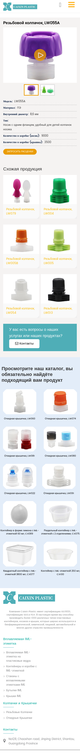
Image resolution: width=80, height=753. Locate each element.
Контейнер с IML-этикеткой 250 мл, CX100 (60, 573)
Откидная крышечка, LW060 (19, 418)
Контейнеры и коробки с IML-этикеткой (21, 668)
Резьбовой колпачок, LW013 (58, 310)
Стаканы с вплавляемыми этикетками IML (15, 680)
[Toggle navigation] (71, 4)
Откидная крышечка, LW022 (19, 493)
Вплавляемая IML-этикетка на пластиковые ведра (18, 657)
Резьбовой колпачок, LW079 (20, 211)
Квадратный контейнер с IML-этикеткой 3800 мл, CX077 (19, 573)
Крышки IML (13, 696)
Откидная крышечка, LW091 (59, 493)
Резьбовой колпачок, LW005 (58, 261)
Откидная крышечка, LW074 (60, 418)
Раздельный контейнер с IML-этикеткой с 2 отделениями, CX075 (60, 532)
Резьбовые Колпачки (19, 712)
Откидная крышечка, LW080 (60, 456)
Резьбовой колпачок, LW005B (20, 261)
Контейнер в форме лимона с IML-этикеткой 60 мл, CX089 (19, 532)
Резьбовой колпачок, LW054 (20, 310)
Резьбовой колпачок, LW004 (58, 211)
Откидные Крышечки (19, 718)
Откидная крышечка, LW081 (19, 456)
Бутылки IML (14, 690)
